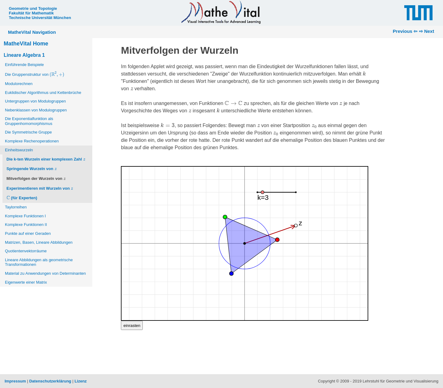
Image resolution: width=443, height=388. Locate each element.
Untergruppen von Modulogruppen (35, 101)
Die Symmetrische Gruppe (28, 132)
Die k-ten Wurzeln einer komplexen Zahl (45, 158)
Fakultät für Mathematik (31, 13)
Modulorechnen (19, 83)
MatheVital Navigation (32, 32)
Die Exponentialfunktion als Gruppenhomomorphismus (29, 121)
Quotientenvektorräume (26, 251)
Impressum (15, 381)
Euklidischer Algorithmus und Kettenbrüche (43, 92)
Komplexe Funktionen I (25, 216)
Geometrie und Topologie (33, 8)
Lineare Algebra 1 (24, 55)
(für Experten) (21, 197)
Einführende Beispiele (24, 64)
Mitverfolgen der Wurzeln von (36, 178)
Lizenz (80, 381)
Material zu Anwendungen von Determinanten (45, 273)
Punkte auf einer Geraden (28, 233)
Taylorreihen (16, 207)
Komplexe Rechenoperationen (32, 141)
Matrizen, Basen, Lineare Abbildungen (39, 242)
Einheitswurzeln (19, 150)
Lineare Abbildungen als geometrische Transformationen (39, 262)
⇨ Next (426, 31)
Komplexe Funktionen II (26, 224)
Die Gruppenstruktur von (35, 74)
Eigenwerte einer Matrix (26, 282)
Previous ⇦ (405, 31)
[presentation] (57, 74)
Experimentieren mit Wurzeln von (39, 187)
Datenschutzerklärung (50, 381)
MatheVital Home (26, 44)
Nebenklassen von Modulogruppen (36, 110)
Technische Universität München (40, 17)
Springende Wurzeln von (31, 168)
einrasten (131, 325)
